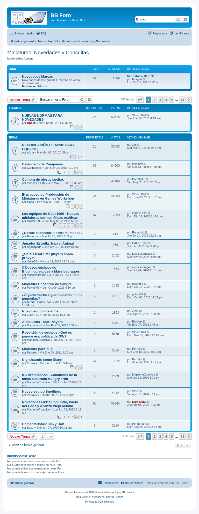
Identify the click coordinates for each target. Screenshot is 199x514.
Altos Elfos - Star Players (42, 322)
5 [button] (172, 99)
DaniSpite (138, 179)
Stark (135, 391)
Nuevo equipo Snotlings (41, 391)
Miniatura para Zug (37, 349)
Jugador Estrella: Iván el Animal (48, 243)
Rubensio (33, 236)
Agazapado (34, 246)
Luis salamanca (142, 253)
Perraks (32, 352)
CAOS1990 (34, 221)
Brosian (137, 321)
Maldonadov (34, 325)
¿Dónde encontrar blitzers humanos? (52, 233)
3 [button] (160, 99)
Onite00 (32, 261)
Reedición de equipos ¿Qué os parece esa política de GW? (47, 334)
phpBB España (114, 497)
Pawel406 (33, 287)
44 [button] (182, 99)
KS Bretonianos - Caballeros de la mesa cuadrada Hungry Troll (49, 377)
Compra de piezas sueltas (43, 179)
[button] (140, 100)
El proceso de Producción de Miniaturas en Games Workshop (48, 196)
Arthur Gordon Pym (39, 302)
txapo (30, 201)
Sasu (30, 427)
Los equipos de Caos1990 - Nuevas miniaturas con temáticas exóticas (50, 215)
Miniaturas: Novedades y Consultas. (48, 52)
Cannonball (34, 167)
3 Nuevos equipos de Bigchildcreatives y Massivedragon (50, 269)
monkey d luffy (36, 183)
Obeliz (31, 122)
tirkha (30, 152)
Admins (28, 58)
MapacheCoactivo (38, 339)
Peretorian (138, 423)
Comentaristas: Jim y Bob (43, 424)
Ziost (30, 314)
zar (134, 144)
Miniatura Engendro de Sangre (47, 284)
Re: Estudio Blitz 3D (140, 76)
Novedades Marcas (37, 76)
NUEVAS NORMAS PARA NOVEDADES (42, 117)
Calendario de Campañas (42, 164)
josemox (137, 163)
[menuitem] (41, 33)
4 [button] (166, 99)
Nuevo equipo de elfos (40, 311)
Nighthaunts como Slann (42, 360)
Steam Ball (139, 115)
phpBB (89, 492)
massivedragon (36, 274)
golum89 (137, 283)
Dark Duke (139, 401)
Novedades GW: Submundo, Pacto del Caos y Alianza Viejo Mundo (50, 404)
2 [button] (154, 99)
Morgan (137, 79)
